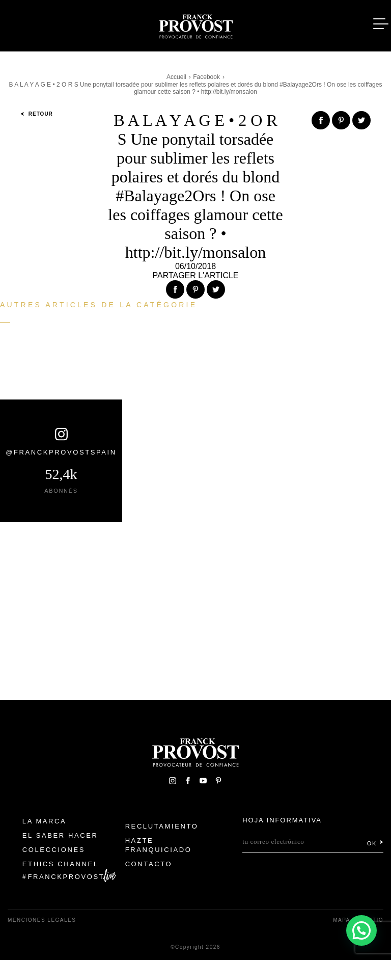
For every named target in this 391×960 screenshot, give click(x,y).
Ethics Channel (60, 864)
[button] (361, 929)
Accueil (176, 77)
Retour (36, 114)
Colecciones (53, 850)
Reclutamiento (162, 826)
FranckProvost (66, 877)
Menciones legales (42, 920)
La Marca (44, 821)
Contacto (149, 864)
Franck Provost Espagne (195, 24)
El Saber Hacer (60, 835)
